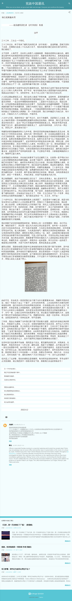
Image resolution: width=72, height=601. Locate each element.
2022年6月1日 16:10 (19, 424)
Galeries (41, 597)
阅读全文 (67, 541)
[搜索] (69, 4)
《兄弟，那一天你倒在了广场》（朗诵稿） (18, 525)
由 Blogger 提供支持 (36, 594)
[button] (69, 12)
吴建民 (11, 424)
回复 (10, 441)
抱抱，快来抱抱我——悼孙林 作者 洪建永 (17, 547)
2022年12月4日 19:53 (18, 445)
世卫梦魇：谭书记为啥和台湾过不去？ (16, 569)
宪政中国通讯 (35, 4)
